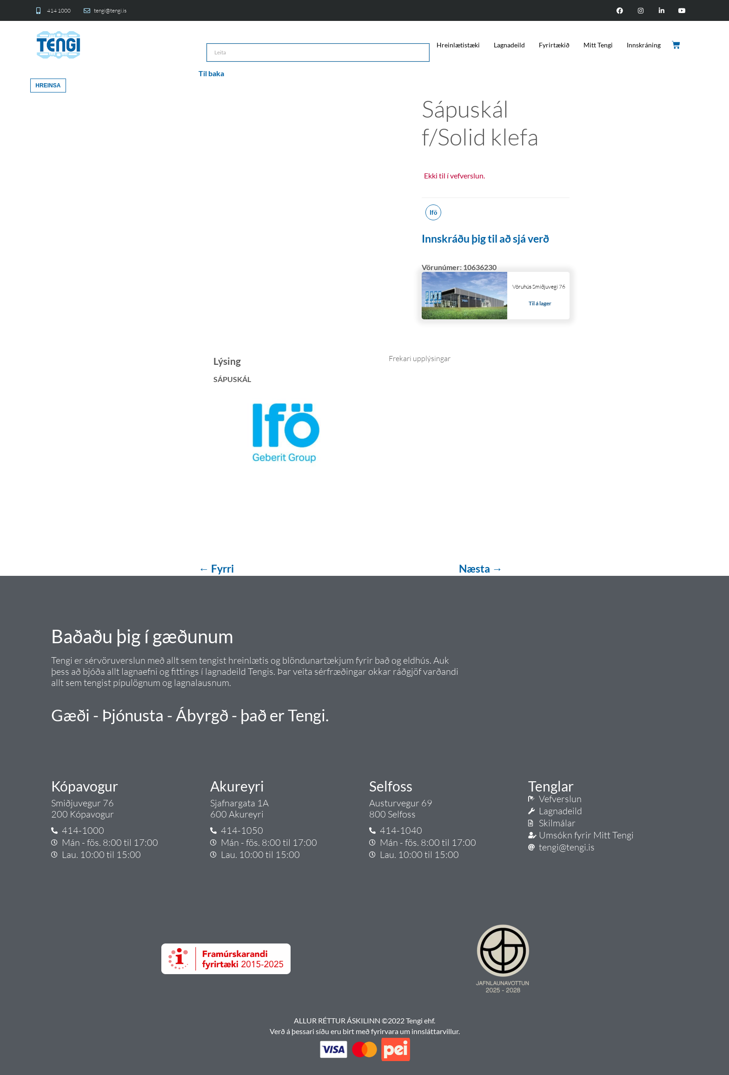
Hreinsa (47, 85)
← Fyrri (217, 568)
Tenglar (551, 786)
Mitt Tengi (598, 45)
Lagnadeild (509, 45)
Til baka (211, 73)
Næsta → (481, 568)
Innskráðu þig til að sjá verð (485, 238)
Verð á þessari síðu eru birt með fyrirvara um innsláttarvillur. (365, 1031)
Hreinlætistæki (458, 45)
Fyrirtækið (554, 45)
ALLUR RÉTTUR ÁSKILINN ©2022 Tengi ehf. (364, 1020)
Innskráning (644, 45)
